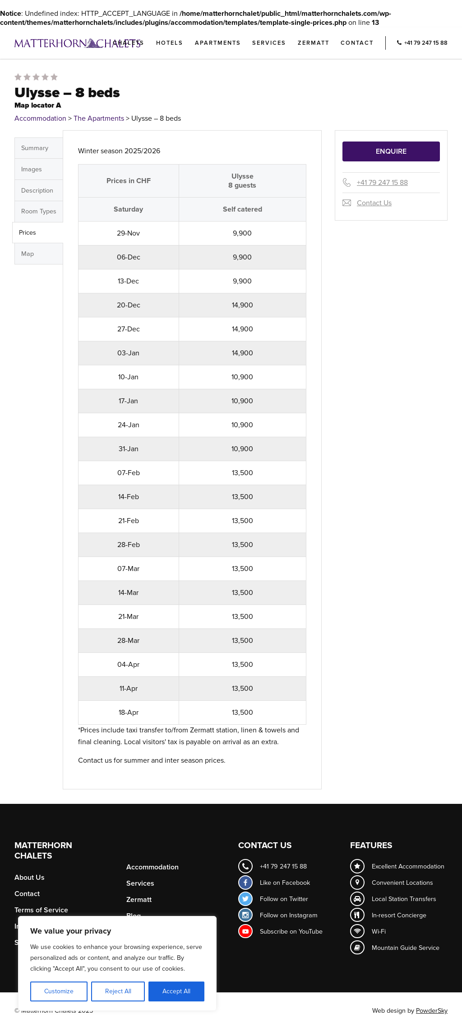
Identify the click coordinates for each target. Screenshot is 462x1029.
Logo (92, 43)
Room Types (38, 211)
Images (31, 169)
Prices (27, 232)
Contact (357, 43)
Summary (34, 148)
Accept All (176, 991)
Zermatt (313, 43)
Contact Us (374, 203)
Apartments (218, 43)
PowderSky (432, 1011)
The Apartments (99, 118)
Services (269, 43)
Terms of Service (41, 910)
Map (27, 254)
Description (37, 190)
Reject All (118, 991)
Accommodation (40, 118)
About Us (29, 877)
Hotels (169, 43)
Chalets (128, 43)
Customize (59, 991)
